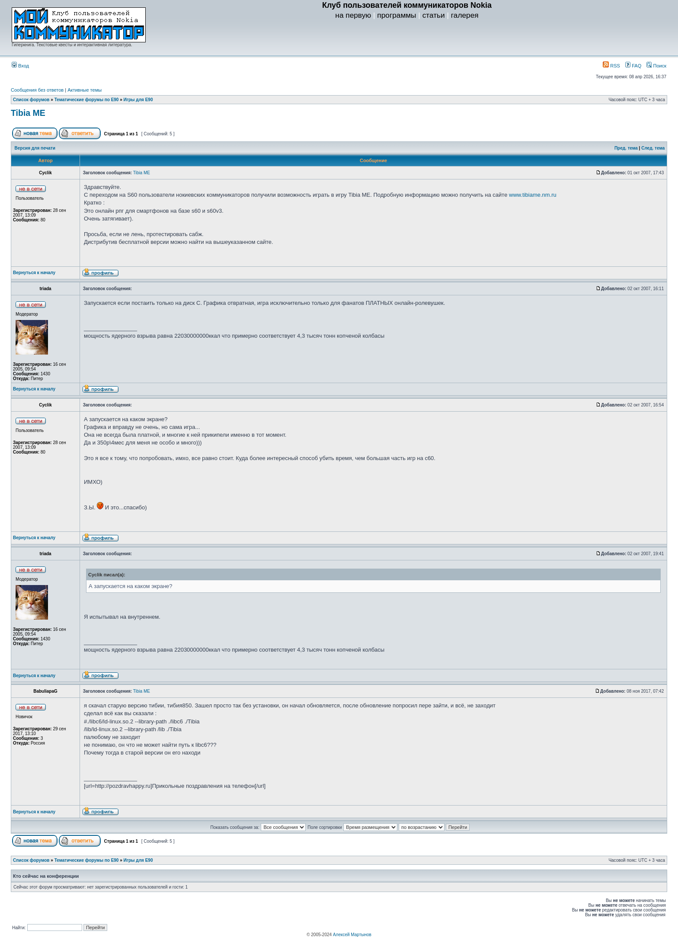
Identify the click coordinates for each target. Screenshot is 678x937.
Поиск (656, 65)
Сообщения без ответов (37, 90)
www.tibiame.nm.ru (532, 195)
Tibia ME (28, 113)
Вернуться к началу (34, 272)
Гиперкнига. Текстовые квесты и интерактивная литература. (72, 44)
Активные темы (84, 90)
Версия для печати (35, 148)
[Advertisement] (407, 39)
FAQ (633, 65)
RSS (611, 65)
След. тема (653, 148)
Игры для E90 (138, 99)
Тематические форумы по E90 (86, 99)
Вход (20, 65)
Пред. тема (626, 148)
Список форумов (31, 99)
